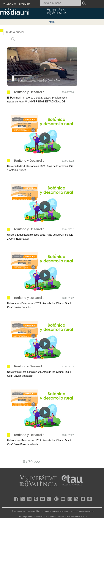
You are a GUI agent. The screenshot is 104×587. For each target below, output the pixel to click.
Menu (52, 21)
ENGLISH (24, 3)
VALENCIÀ (9, 3)
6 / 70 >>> (32, 462)
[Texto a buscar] (37, 32)
